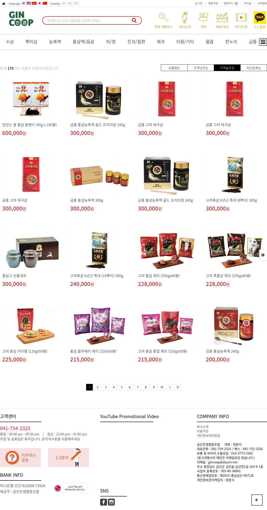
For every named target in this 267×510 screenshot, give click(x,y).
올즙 (210, 41)
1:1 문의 (260, 20)
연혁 (203, 20)
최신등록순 (254, 67)
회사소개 (185, 20)
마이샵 (247, 3)
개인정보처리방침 (208, 435)
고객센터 (262, 3)
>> (177, 387)
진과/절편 (136, 41)
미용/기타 (185, 41)
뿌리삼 (31, 41)
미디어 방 (241, 20)
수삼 (10, 41)
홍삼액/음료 (83, 41)
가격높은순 (227, 67)
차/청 (111, 41)
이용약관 (202, 431)
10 (161, 387)
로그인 (198, 3)
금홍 (253, 41)
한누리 (231, 41)
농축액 (55, 41)
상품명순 (174, 67)
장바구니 (231, 3)
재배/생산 (222, 20)
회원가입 (213, 3)
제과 (161, 41)
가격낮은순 (201, 67)
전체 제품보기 (163, 20)
